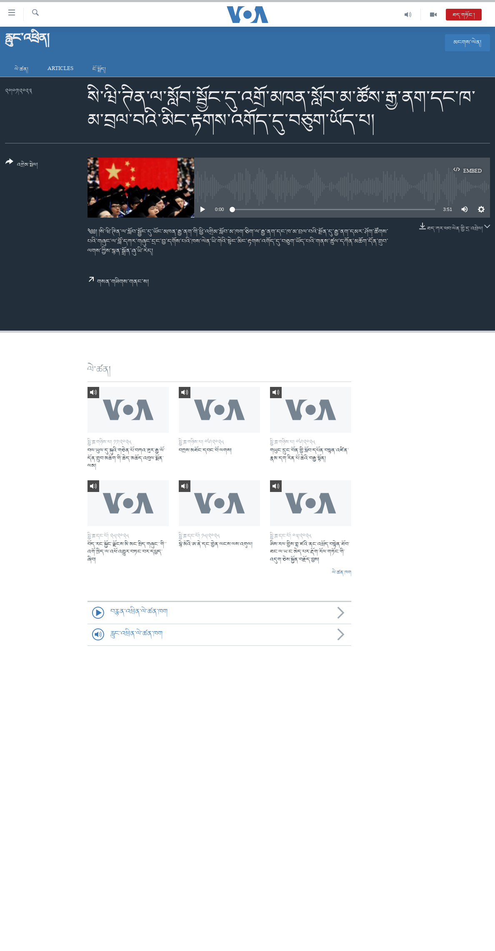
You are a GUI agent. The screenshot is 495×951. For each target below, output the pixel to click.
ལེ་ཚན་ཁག (341, 573)
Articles (60, 69)
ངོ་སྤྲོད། (99, 69)
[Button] (21, 166)
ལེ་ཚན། (21, 69)
